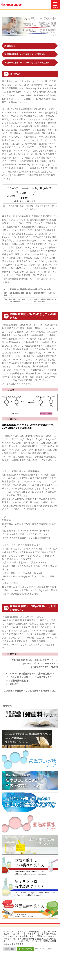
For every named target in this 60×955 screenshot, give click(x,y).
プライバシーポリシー (45, 949)
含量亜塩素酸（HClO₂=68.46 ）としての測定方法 (26, 62)
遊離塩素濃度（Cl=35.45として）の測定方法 (24, 54)
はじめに (9, 46)
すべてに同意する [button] (26, 949)
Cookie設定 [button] (9, 949)
